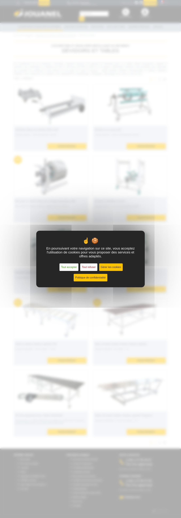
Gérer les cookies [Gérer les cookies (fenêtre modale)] (111, 267)
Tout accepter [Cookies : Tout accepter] (69, 267)
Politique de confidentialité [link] (90, 277)
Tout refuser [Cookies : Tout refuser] (89, 267)
